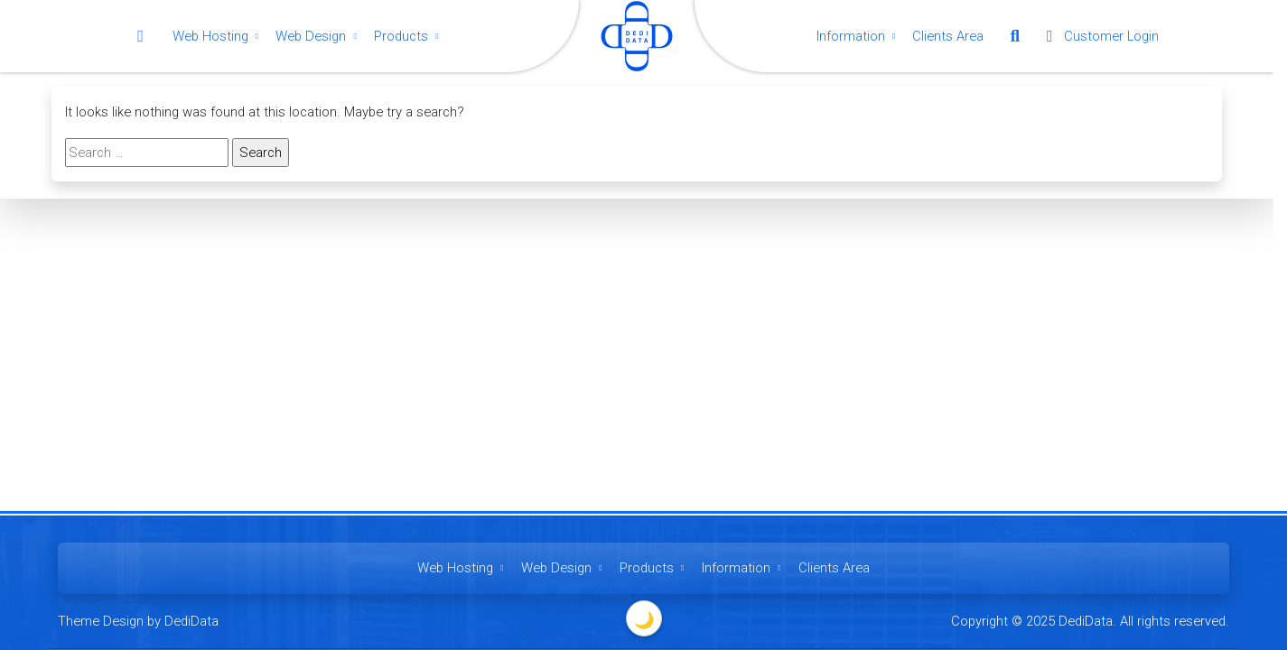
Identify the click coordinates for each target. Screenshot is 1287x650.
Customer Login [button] (1099, 36)
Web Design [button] (317, 36)
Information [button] (858, 36)
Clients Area (948, 36)
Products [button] (408, 36)
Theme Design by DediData (138, 621)
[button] (1015, 36)
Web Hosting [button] (218, 36)
